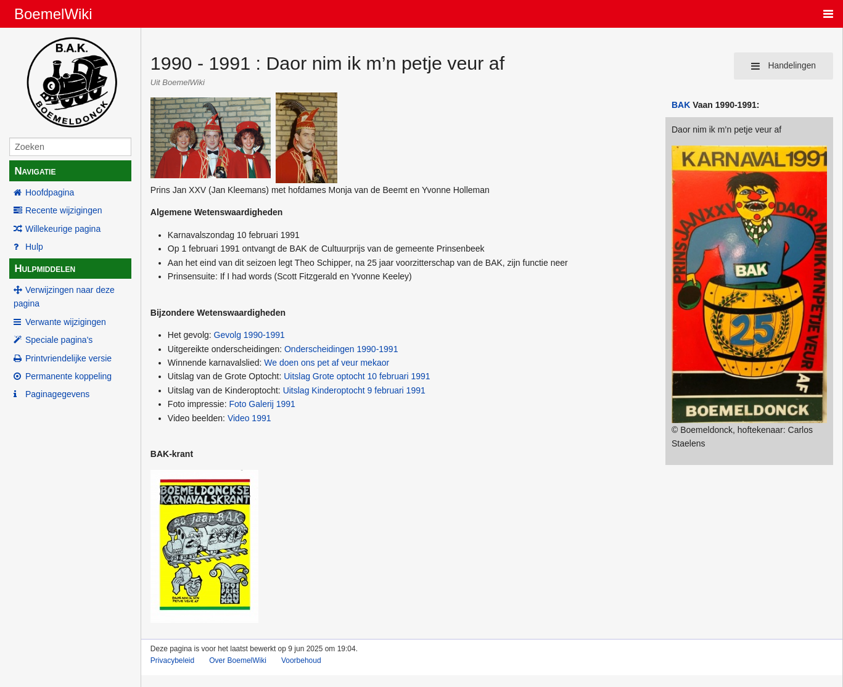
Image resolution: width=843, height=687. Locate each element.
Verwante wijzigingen (65, 322)
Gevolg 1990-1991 (249, 335)
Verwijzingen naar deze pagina (64, 296)
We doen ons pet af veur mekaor (326, 363)
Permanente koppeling (68, 376)
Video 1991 (249, 418)
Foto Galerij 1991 (262, 404)
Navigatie (35, 171)
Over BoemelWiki (237, 660)
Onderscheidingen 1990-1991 (341, 349)
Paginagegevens (57, 394)
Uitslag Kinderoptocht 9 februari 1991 (354, 390)
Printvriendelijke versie (68, 358)
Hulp (34, 247)
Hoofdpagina (49, 192)
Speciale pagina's (59, 340)
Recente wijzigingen (63, 210)
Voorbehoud (301, 660)
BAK (681, 105)
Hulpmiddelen (44, 268)
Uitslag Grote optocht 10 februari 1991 (357, 376)
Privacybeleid (172, 660)
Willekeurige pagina (63, 229)
